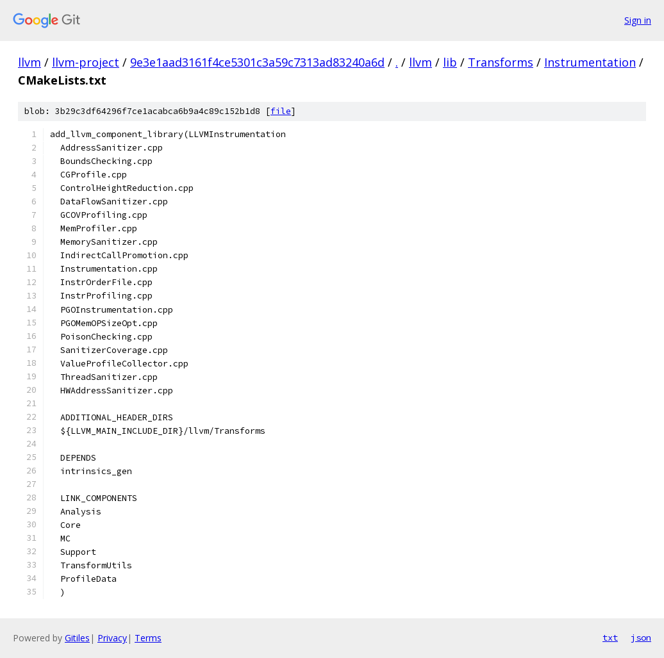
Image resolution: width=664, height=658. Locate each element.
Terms (148, 638)
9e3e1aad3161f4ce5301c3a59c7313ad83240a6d (257, 62)
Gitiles (77, 638)
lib (450, 62)
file (280, 111)
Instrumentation (590, 62)
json (641, 637)
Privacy (112, 638)
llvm (29, 62)
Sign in (637, 20)
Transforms (500, 62)
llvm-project (85, 62)
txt (610, 637)
